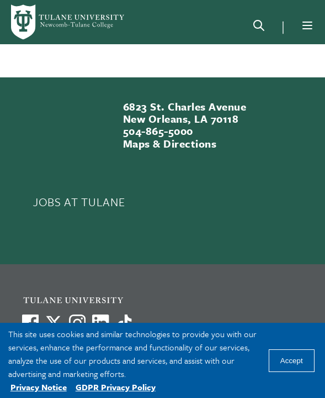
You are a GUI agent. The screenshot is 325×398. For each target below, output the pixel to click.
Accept (291, 361)
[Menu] (307, 25)
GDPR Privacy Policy (116, 387)
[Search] (258, 27)
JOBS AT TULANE (79, 201)
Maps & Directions (169, 143)
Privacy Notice (38, 387)
